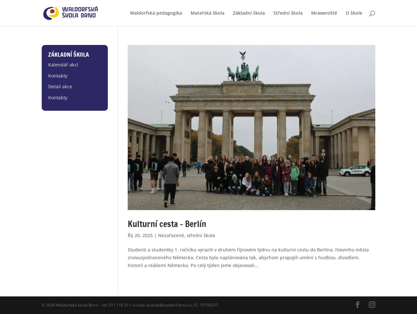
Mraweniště (324, 13)
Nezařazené (171, 235)
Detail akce (60, 86)
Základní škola (249, 13)
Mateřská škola (207, 13)
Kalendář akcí (63, 65)
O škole (354, 13)
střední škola (201, 235)
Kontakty (57, 76)
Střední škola (288, 13)
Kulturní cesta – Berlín (167, 224)
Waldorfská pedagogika (156, 13)
